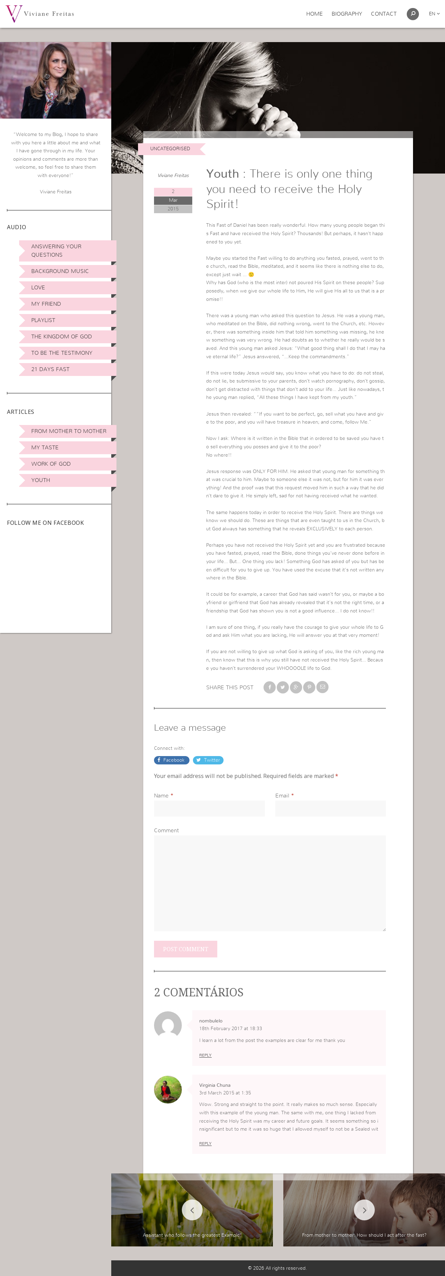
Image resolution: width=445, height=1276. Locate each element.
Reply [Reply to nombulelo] (205, 1055)
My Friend (46, 304)
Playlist (43, 320)
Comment (166, 830)
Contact (384, 14)
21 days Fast (50, 369)
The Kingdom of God (61, 336)
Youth (40, 480)
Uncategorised (170, 148)
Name (161, 795)
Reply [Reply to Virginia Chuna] (205, 1143)
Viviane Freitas (173, 175)
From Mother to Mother (68, 431)
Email (282, 795)
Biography (347, 14)
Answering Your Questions (56, 251)
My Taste (45, 447)
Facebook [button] (174, 760)
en (434, 13)
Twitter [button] (211, 760)
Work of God (51, 464)
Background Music (60, 271)
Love (38, 287)
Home (314, 14)
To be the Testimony (61, 353)
